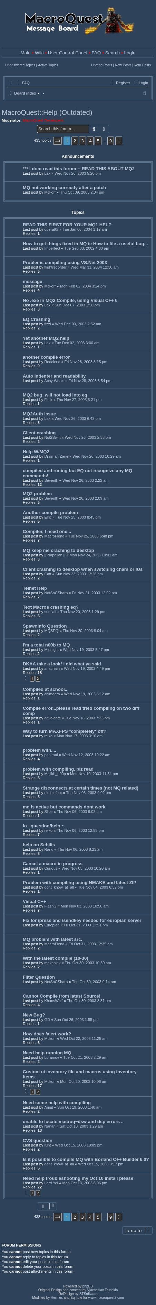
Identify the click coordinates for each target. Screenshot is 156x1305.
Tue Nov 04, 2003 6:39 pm (100, 887)
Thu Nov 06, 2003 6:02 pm (79, 811)
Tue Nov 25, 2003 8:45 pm (78, 517)
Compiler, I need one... (47, 531)
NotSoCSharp (56, 593)
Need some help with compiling (57, 1102)
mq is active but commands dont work (64, 806)
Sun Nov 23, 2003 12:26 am (79, 574)
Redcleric (52, 362)
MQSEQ (51, 631)
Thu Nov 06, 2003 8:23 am (80, 849)
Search (112, 52)
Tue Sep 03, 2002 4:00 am (86, 248)
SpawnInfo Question (45, 626)
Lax (47, 173)
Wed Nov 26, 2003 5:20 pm (78, 173)
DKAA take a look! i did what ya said (62, 663)
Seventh (51, 480)
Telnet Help (35, 588)
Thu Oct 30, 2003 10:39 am (88, 963)
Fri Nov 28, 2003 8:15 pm (85, 362)
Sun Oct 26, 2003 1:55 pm (76, 1020)
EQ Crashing (36, 319)
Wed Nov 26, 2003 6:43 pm (78, 418)
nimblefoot (53, 793)
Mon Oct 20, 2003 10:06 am (83, 1081)
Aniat (48, 1107)
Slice (48, 811)
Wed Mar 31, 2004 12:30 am (95, 267)
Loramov (51, 1057)
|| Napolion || (54, 555)
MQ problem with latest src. (52, 939)
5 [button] (98, 141)
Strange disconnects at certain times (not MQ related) (80, 788)
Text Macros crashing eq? (51, 607)
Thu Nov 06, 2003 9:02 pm (88, 793)
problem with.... (39, 750)
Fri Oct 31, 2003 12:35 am (91, 944)
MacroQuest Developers (43, 120)
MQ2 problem (37, 493)
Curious (50, 868)
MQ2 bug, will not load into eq (55, 395)
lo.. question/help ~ (43, 825)
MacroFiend (54, 536)
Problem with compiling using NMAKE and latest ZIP (79, 882)
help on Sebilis (39, 844)
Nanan (49, 1126)
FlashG (50, 906)
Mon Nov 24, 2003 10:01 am (94, 555)
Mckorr (50, 192)
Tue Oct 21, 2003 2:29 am (85, 1057)
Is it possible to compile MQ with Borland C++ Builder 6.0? (86, 1159)
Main (26, 52)
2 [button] (75, 141)
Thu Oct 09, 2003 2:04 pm (82, 192)
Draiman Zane (56, 456)
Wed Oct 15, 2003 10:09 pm (79, 1145)
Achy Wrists (54, 381)
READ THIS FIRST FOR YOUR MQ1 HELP (67, 224)
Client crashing (39, 432)
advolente (52, 718)
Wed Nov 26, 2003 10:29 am (96, 456)
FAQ (96, 52)
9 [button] (110, 141)
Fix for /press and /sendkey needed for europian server (82, 920)
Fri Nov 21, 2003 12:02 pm (94, 593)
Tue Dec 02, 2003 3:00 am (77, 343)
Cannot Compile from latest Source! (61, 996)
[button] (57, 141)
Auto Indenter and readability (54, 376)
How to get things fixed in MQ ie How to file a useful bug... (85, 243)
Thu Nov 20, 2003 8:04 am (85, 631)
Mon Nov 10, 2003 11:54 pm (94, 774)
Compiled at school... (46, 689)
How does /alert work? (47, 1033)
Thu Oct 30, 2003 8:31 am (89, 1001)
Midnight (51, 650)
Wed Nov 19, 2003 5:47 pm (86, 650)
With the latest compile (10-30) (55, 958)
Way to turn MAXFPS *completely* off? (64, 731)
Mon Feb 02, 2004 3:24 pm (83, 286)
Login (129, 52)
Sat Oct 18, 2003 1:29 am (81, 1126)
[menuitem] (23, 83)
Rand (48, 849)
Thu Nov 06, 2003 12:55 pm (80, 830)
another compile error (46, 357)
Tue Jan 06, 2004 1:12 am (85, 229)
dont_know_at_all (59, 887)
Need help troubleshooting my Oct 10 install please (78, 1178)
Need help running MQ (47, 1052)
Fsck (48, 400)
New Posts (123, 65)
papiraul (51, 755)
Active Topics (48, 65)
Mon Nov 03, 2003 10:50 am (85, 906)
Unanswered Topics (20, 65)
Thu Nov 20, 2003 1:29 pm (82, 612)
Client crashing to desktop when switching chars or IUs (83, 569)
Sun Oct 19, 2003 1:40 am (79, 1107)
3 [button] (82, 141)
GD (47, 1020)
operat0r (51, 229)
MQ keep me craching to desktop (58, 550)
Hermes (57, 1297)
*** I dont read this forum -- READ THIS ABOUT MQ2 (79, 168)
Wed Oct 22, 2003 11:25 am (83, 1038)
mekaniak (52, 963)
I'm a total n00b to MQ (46, 645)
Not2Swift (52, 437)
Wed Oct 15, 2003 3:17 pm (100, 1164)
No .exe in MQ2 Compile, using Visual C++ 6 (70, 300)
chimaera (52, 694)
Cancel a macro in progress (52, 863)
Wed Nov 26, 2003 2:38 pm (88, 437)
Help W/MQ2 (36, 451)
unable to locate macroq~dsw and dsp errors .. (73, 1121)
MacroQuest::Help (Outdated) (47, 112)
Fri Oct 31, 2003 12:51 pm (86, 925)
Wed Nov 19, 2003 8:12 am (87, 694)
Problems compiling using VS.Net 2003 (65, 262)
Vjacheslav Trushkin (102, 1290)
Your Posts (142, 65)
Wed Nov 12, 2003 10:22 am (86, 755)
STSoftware (88, 1294)
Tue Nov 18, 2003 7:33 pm (87, 718)
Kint (47, 1145)
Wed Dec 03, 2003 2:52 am (78, 324)
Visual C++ (34, 901)
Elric (47, 517)
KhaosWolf (53, 1001)
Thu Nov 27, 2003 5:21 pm (79, 400)
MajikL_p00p (55, 774)
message (32, 281)
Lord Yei (51, 1183)
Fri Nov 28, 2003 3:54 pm (89, 381)
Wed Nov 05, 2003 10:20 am (86, 868)
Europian (51, 925)
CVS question (37, 1140)
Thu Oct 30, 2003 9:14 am (94, 982)
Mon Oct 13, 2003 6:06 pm (84, 1183)
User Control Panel (67, 52)
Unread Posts (101, 65)
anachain (52, 668)
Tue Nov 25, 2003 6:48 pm (91, 536)
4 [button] (90, 141)
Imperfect (52, 248)
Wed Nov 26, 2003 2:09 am (85, 498)
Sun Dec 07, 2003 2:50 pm (77, 305)
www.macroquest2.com (106, 1297)
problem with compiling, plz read (58, 769)
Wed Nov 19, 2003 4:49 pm (87, 668)
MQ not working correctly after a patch (64, 187)
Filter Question (39, 977)
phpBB (87, 1286)
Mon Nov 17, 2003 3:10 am (80, 736)
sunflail (50, 612)
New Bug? (34, 1015)
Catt (47, 574)
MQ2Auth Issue (39, 413)
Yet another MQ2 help (46, 338)
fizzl (47, 324)
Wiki (39, 52)
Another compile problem (50, 512)
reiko (48, 736)
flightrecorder (55, 267)
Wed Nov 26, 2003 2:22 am (85, 480)
